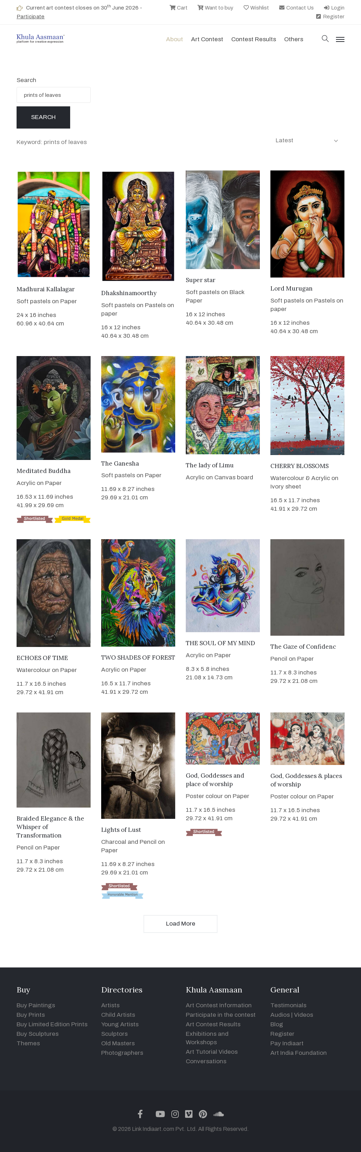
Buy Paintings (36, 1005)
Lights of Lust (121, 830)
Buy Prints (31, 1014)
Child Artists (118, 1014)
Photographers (122, 1053)
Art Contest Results (213, 1024)
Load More (180, 923)
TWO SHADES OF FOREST (138, 657)
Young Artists (120, 1024)
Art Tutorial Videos (212, 1051)
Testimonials (288, 1005)
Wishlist (256, 8)
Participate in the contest (221, 1014)
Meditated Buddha (44, 471)
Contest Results (253, 39)
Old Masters (118, 1043)
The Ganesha (120, 463)
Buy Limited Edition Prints (52, 1024)
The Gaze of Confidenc (303, 646)
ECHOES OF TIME (42, 658)
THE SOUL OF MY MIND (220, 643)
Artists (110, 1005)
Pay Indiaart (287, 1043)
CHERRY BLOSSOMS (299, 466)
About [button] (174, 39)
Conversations (206, 1061)
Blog (276, 1024)
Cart (178, 8)
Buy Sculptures (38, 1033)
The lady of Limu (210, 465)
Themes (28, 1043)
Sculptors (114, 1033)
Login (333, 8)
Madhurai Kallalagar (46, 289)
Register (329, 16)
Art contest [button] (207, 39)
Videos (303, 1014)
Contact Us (296, 8)
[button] (325, 39)
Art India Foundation (298, 1053)
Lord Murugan (291, 288)
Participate (31, 16)
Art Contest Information (219, 1005)
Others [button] (293, 39)
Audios (280, 1014)
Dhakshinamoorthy (129, 293)
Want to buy (215, 8)
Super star (200, 280)
